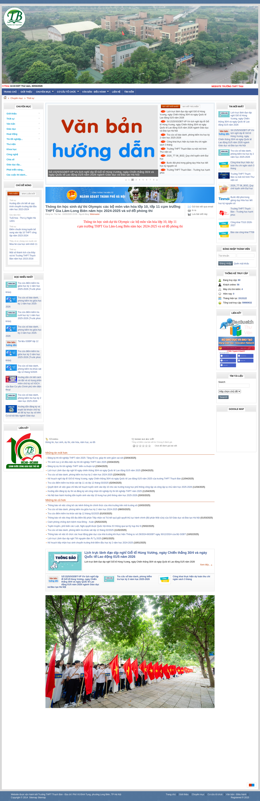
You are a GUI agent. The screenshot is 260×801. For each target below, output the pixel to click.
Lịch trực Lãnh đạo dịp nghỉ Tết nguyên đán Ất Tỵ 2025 (74, 538)
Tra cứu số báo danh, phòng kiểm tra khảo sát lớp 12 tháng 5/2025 (29, 369)
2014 (25, 797)
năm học (84, 442)
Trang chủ (171, 794)
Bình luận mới (28, 194)
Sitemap (33, 797)
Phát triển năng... (15, 169)
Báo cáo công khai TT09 (242, 232)
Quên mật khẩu (241, 263)
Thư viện (11, 144)
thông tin (49, 442)
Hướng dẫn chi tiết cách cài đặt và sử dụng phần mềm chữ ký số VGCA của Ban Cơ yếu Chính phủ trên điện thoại (23, 383)
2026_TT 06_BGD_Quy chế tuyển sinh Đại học (184, 157)
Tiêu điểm (13, 194)
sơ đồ (92, 442)
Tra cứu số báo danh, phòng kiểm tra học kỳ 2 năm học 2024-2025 (80, 474)
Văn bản (23, 123)
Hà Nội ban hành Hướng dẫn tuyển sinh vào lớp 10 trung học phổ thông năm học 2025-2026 (92, 495)
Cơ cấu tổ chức (68, 92)
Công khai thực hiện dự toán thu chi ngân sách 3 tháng (183, 143)
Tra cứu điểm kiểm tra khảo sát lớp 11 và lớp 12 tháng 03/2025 (78, 483)
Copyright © (17, 797)
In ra (194, 210)
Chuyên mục (45, 92)
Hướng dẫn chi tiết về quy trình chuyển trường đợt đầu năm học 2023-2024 (23, 206)
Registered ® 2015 (240, 797)
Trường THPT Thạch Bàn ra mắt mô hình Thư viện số (183, 150)
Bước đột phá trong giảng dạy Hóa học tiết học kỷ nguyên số (184, 164)
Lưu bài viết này (199, 214)
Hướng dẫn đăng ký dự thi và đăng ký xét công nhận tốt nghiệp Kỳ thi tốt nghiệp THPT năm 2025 (95, 491)
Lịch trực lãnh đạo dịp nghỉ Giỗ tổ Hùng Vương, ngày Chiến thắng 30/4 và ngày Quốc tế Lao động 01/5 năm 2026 (183, 114)
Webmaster (95, 214)
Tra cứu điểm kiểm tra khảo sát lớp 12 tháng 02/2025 (73, 513)
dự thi (67, 442)
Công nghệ (12, 154)
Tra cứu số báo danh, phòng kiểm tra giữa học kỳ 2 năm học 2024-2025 (82, 509)
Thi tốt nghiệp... (23, 139)
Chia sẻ (23, 159)
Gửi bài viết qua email (202, 206)
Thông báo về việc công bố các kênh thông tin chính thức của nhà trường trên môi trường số (92, 505)
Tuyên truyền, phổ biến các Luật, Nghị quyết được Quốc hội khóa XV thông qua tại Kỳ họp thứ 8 (94, 526)
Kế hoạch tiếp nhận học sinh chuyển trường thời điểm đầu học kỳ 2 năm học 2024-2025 (90, 542)
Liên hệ (116, 92)
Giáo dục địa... (14, 164)
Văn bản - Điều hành (95, 92)
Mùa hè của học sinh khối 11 (23, 244)
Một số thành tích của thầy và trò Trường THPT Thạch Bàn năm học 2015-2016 (22, 255)
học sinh (59, 442)
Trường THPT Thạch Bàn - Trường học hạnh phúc (185, 171)
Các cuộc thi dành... (17, 175)
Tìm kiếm (129, 92)
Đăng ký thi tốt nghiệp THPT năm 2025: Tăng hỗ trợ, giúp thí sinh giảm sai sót (85, 458)
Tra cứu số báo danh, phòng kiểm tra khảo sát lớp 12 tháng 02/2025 (81, 530)
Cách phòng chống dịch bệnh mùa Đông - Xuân (71, 522)
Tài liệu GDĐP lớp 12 (28, 341)
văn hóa (75, 442)
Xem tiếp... (205, 564)
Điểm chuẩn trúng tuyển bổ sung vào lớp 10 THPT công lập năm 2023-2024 (23, 232)
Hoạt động (23, 134)
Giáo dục (23, 129)
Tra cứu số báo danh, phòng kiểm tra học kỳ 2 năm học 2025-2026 (29, 398)
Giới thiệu (26, 92)
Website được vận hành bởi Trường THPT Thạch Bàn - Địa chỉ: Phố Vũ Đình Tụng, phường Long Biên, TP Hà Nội (66, 794)
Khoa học (12, 149)
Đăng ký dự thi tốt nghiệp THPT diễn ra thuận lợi (71, 466)
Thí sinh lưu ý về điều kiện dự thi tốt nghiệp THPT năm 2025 (77, 462)
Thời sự (30, 98)
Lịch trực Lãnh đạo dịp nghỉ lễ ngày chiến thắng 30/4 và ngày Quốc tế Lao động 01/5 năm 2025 (94, 470)
